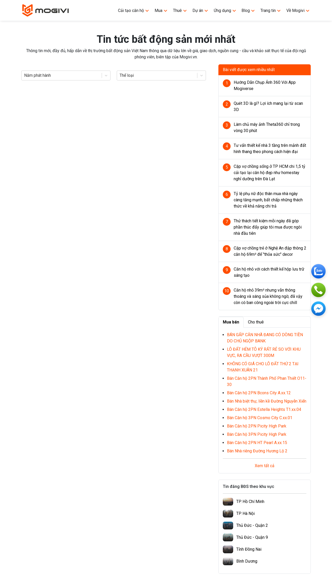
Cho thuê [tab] (256, 322)
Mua (161, 10)
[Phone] (318, 290)
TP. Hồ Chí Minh (250, 501)
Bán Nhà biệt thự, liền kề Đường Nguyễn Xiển (266, 401)
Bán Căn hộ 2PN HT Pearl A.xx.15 (257, 442)
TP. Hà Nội (245, 513)
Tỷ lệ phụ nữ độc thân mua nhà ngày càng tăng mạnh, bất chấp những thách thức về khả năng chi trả (268, 200)
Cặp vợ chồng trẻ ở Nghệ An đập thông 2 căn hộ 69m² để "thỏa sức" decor (270, 251)
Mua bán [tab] (231, 322)
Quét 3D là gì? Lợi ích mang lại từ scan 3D (268, 106)
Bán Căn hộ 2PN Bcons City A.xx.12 (259, 392)
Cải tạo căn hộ (133, 10)
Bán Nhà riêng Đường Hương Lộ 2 (257, 450)
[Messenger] (318, 308)
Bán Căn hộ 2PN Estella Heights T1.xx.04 (264, 409)
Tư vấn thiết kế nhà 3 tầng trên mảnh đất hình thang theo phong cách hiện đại (270, 148)
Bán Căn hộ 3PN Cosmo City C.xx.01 (259, 417)
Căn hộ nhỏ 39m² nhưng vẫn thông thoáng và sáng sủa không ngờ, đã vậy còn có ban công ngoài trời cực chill (268, 296)
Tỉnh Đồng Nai (248, 549)
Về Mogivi (298, 10)
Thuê (180, 10)
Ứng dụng (225, 10)
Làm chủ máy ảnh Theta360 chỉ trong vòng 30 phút (267, 127)
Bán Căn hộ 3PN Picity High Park (256, 434)
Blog (248, 10)
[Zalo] (318, 271)
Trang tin (270, 10)
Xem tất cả (264, 465)
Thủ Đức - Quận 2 (252, 525)
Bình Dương (246, 561)
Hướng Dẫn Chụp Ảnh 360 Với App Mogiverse (265, 85)
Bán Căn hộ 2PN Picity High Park (256, 426)
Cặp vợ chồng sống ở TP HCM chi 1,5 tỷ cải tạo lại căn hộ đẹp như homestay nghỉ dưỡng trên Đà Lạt (269, 172)
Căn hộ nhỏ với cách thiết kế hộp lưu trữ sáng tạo (269, 272)
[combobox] (24, 75)
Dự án (200, 10)
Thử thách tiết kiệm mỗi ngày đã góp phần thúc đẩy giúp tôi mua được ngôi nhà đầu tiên (268, 227)
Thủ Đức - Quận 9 (252, 537)
